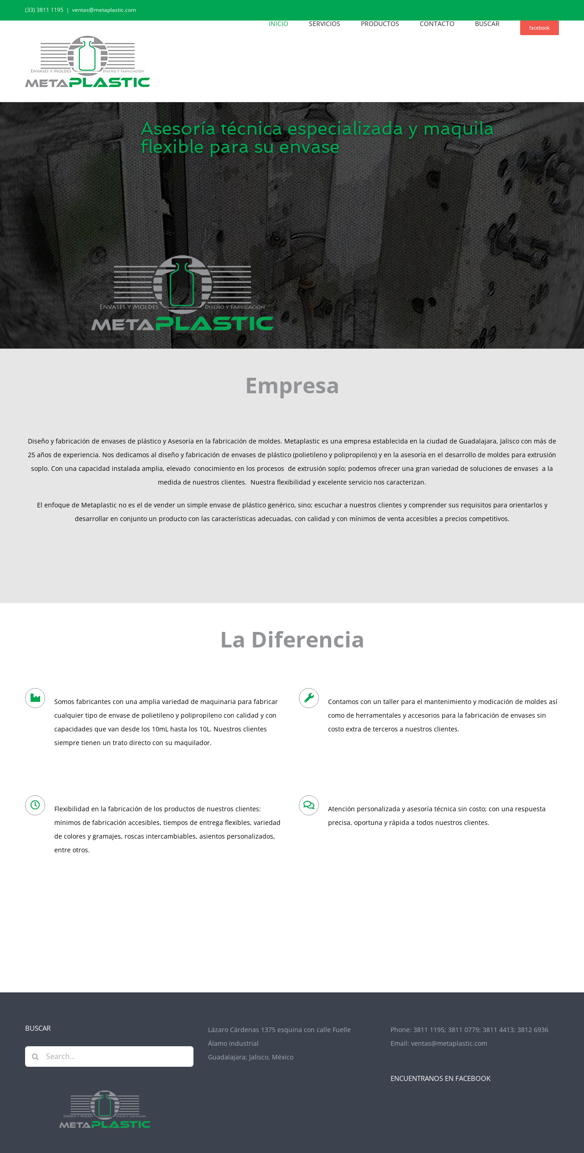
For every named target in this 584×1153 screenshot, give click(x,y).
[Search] (35, 1056)
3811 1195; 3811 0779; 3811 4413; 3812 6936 (480, 1030)
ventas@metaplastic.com (104, 10)
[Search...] (109, 1056)
